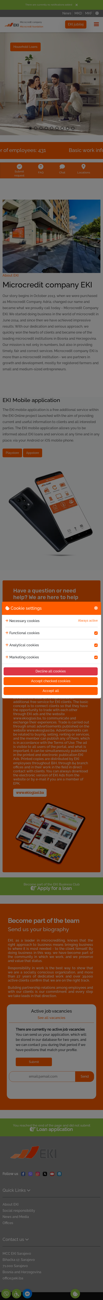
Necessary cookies (24, 621)
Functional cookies (24, 633)
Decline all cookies (51, 671)
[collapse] (7, 621)
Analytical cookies (24, 645)
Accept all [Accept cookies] (51, 691)
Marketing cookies (24, 657)
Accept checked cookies (50, 681)
